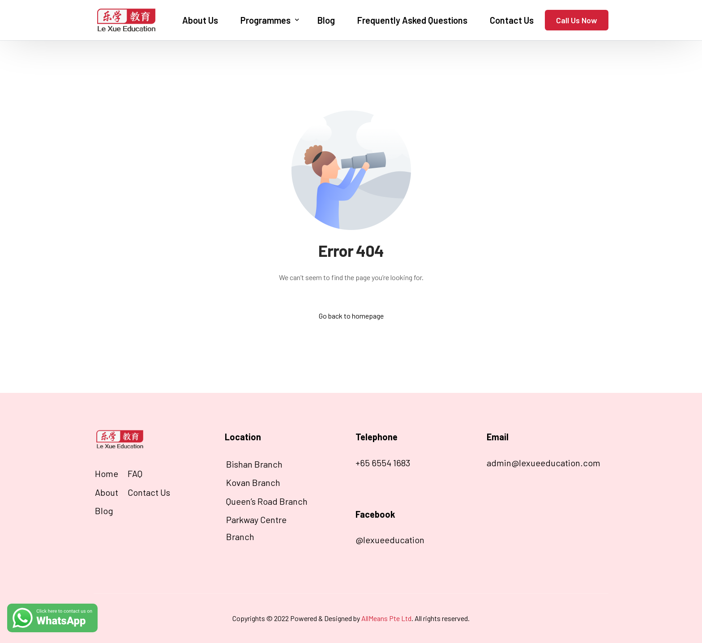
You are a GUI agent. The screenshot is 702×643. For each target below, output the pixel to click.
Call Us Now (576, 20)
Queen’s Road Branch (267, 501)
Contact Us (149, 492)
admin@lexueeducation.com (543, 462)
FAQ (135, 473)
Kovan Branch (253, 482)
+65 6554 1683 (382, 462)
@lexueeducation (389, 539)
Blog (104, 510)
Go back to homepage (351, 315)
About (106, 492)
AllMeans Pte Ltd (386, 618)
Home (106, 473)
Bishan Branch (254, 464)
